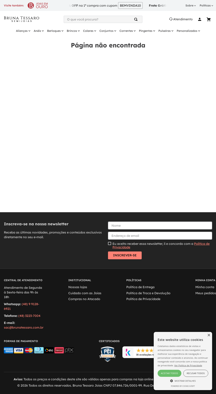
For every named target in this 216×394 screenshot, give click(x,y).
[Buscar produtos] (136, 19)
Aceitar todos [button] (169, 373)
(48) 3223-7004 (29, 316)
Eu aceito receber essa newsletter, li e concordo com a (161, 245)
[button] (183, 380)
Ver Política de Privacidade (188, 365)
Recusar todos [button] (196, 373)
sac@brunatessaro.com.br (23, 327)
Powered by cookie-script (183, 386)
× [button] (208, 335)
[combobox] (103, 19)
